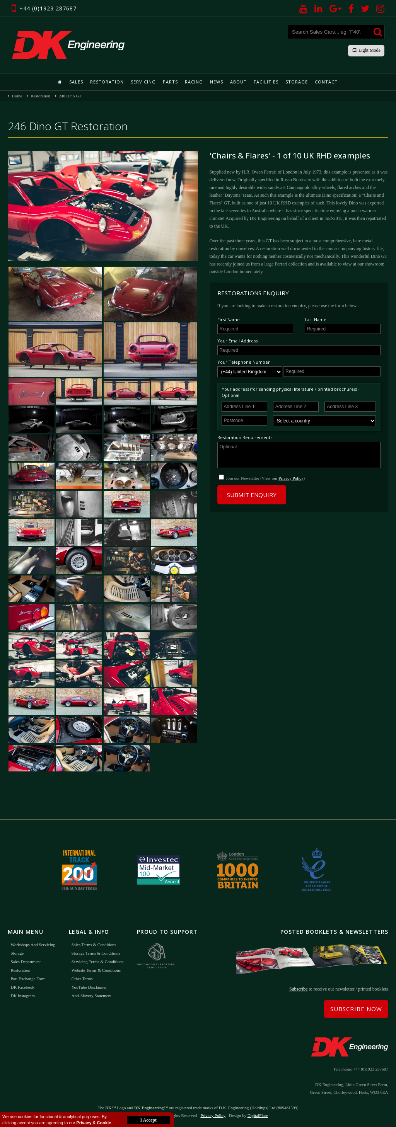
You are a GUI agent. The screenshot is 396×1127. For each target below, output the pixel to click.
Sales (76, 82)
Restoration (107, 82)
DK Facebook (22, 987)
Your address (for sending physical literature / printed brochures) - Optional (291, 392)
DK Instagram (22, 995)
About (238, 82)
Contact (326, 82)
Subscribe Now (356, 1009)
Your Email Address (237, 341)
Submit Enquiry (252, 495)
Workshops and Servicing (32, 944)
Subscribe (298, 989)
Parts (170, 82)
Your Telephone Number (243, 362)
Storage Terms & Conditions (96, 953)
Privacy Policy (290, 478)
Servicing (143, 82)
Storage (296, 82)
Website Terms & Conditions (96, 970)
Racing (194, 82)
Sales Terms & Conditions (94, 944)
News (216, 82)
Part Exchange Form (27, 978)
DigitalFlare (258, 1115)
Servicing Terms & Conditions (97, 961)
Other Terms (82, 978)
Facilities (266, 82)
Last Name (315, 319)
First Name (228, 319)
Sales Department (25, 961)
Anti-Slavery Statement (92, 995)
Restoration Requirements (244, 437)
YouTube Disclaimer (89, 987)
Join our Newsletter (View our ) (265, 478)
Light (366, 50)
